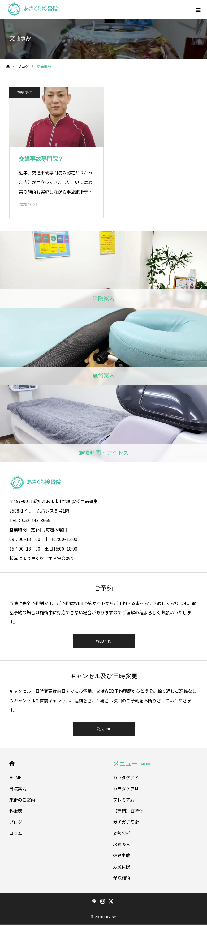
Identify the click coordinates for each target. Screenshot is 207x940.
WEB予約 (103, 641)
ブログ (15, 822)
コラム (15, 833)
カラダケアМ (125, 788)
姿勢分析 (121, 833)
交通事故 (121, 855)
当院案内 (18, 788)
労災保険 (121, 866)
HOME (12, 763)
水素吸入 (121, 844)
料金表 (15, 811)
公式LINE (103, 728)
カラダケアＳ (126, 777)
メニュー (132, 763)
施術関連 (24, 92)
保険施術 (121, 877)
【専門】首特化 (128, 811)
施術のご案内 (22, 800)
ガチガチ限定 (126, 822)
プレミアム (123, 800)
